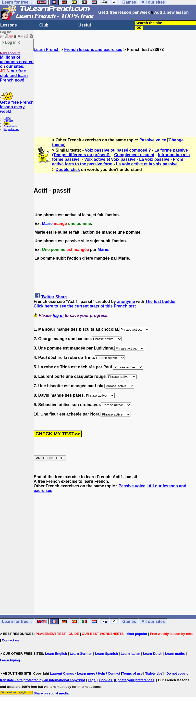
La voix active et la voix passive (147, 164)
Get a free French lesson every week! (17, 107)
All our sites (153, 621)
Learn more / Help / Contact (98, 673)
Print (6, 123)
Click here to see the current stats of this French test (85, 306)
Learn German (81, 653)
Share (61, 297)
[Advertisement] (115, 87)
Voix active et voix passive (110, 159)
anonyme (126, 301)
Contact (8, 120)
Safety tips (154, 673)
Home (7, 118)
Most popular (136, 634)
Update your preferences (134, 680)
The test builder (160, 301)
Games (129, 621)
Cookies (105, 680)
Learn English (56, 653)
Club (43, 25)
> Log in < (11, 42)
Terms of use (132, 673)
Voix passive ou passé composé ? (118, 150)
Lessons (8, 25)
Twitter (47, 297)
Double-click (68, 169)
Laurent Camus (62, 673)
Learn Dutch (152, 653)
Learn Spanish (106, 653)
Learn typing (10, 660)
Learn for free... (17, 621)
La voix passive (154, 159)
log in (58, 315)
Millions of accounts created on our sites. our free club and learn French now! (17, 68)
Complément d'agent (134, 155)
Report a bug (11, 129)
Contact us (10, 640)
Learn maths (175, 653)
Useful (84, 25)
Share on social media (51, 693)
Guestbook (10, 126)
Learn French (46, 49)
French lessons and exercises (93, 49)
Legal (92, 680)
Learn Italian (130, 653)
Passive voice (152, 140)
